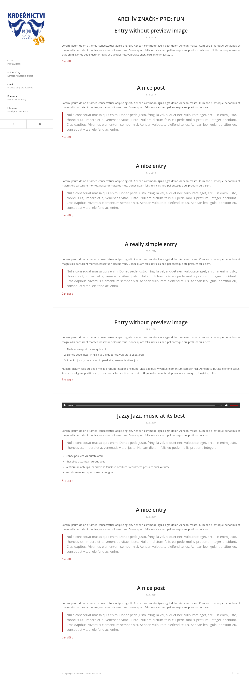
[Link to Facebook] (13, 124)
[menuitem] (26, 62)
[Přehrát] (64, 405)
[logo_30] (26, 26)
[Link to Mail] (39, 124)
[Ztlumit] (227, 405)
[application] (151, 405)
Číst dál (68, 61)
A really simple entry (151, 244)
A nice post (151, 87)
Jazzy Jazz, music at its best (151, 415)
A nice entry (151, 165)
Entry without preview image (151, 30)
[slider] (145, 405)
